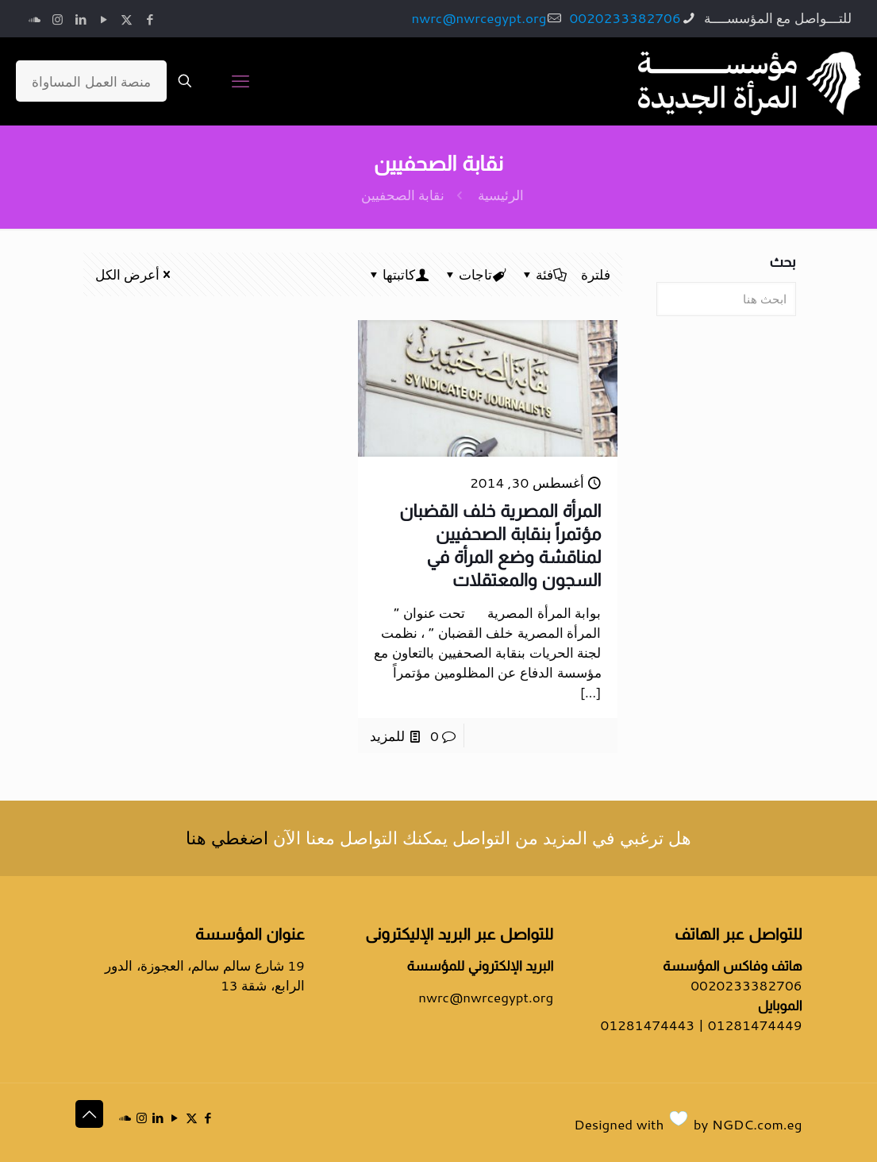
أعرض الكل (134, 274)
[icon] (34, 19)
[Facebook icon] (150, 19)
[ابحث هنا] (725, 299)
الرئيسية (501, 194)
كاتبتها (398, 274)
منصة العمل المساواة (91, 81)
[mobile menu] (240, 81)
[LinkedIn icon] (81, 19)
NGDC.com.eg (757, 1123)
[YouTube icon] (104, 19)
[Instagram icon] (57, 19)
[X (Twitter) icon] (127, 19)
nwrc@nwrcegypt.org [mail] (478, 17)
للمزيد (387, 735)
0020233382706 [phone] (624, 17)
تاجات (474, 274)
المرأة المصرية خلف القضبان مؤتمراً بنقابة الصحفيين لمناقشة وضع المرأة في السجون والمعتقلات (500, 545)
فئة (543, 274)
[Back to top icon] (89, 1114)
